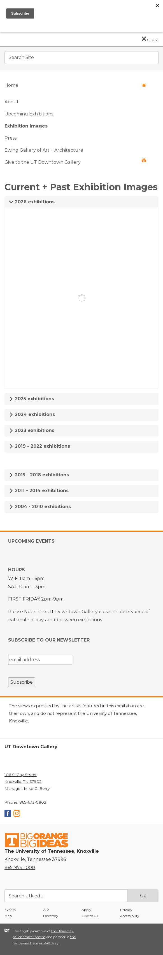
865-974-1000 (19, 867)
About (11, 101)
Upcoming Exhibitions (28, 114)
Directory (50, 916)
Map (8, 916)
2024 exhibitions (32, 414)
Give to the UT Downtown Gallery (75, 161)
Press (10, 138)
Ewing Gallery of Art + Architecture (43, 150)
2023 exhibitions (31, 430)
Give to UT (90, 916)
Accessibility (129, 916)
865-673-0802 (32, 802)
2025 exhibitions (31, 398)
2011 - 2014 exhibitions (39, 490)
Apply (86, 910)
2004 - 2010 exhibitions (40, 506)
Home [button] (75, 85)
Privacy (126, 910)
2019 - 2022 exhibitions (39, 446)
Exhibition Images (26, 126)
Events (9, 910)
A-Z (46, 910)
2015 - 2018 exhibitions (39, 475)
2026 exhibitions (32, 201)
